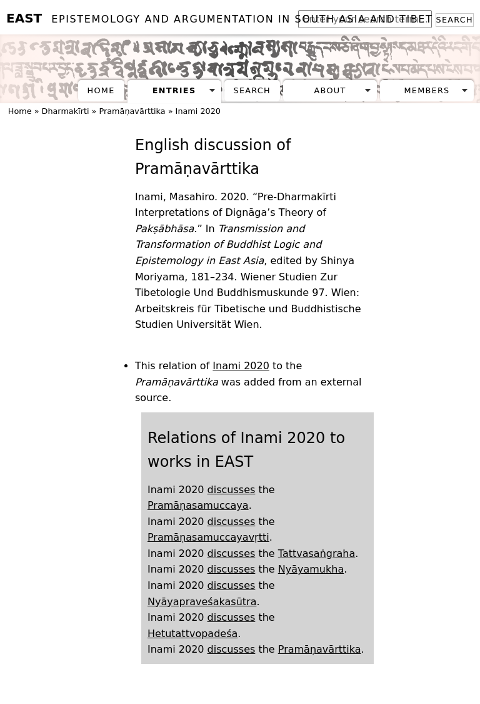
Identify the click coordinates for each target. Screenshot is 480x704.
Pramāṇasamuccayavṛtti (208, 537)
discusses (232, 490)
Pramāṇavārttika (132, 111)
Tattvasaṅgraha (317, 553)
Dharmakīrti (65, 111)
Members (426, 90)
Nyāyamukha (311, 569)
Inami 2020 (198, 111)
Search (454, 19)
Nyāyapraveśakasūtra (202, 602)
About (330, 90)
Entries (174, 90)
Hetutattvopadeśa (193, 634)
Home (101, 90)
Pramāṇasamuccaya (198, 505)
